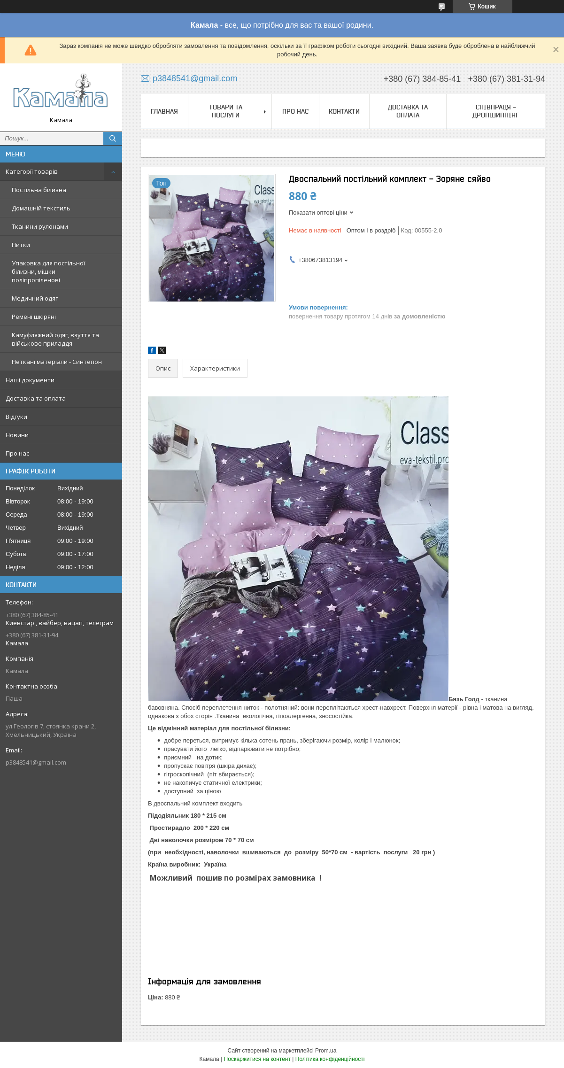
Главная (164, 111)
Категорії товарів (32, 171)
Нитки (21, 244)
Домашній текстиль (41, 208)
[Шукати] (112, 139)
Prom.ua (325, 1050)
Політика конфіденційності (330, 1059)
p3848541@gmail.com (36, 762)
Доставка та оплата (36, 398)
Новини (17, 435)
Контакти (344, 111)
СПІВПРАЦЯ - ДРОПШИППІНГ (495, 111)
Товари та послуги (225, 111)
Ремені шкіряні (34, 316)
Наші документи (30, 380)
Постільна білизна (39, 190)
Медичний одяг (35, 298)
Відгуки (16, 416)
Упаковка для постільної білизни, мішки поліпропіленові (48, 271)
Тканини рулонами (40, 226)
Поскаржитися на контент (257, 1059)
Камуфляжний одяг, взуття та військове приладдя (55, 339)
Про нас (17, 453)
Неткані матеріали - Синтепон (57, 361)
